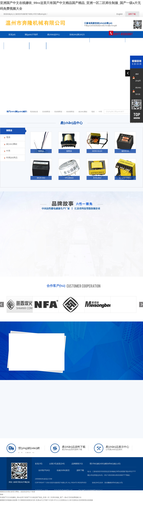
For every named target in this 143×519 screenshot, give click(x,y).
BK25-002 (41, 178)
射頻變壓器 (70, 112)
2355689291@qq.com (43, 479)
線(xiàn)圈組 (83, 112)
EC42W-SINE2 (125, 178)
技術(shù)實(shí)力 (77, 34)
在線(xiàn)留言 (63, 470)
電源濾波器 (34, 112)
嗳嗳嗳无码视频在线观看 (8, 500)
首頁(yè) (11, 34)
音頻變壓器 (46, 112)
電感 (93, 112)
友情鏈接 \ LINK (41, 490)
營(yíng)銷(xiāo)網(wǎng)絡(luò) (107, 39)
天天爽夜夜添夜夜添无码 (26, 500)
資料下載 (132, 14)
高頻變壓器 (58, 112)
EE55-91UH (97, 151)
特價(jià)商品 (11, 157)
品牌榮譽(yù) (77, 464)
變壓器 (9, 130)
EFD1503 (97, 178)
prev (127, 73)
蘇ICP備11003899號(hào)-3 (90, 490)
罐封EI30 (125, 151)
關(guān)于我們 (31, 34)
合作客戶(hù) (44, 470)
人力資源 (37, 46)
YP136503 (69, 178)
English (120, 14)
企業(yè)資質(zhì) (57, 464)
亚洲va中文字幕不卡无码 (44, 500)
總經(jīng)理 (138, 77)
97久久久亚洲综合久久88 (63, 500)
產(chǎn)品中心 (53, 34)
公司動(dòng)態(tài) (16, 46)
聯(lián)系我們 (56, 46)
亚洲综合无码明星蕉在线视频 (82, 500)
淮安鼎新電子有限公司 (63, 490)
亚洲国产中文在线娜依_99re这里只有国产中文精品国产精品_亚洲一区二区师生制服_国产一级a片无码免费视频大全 (40, 497)
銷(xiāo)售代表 (138, 91)
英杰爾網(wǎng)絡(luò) (113, 483)
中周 (100, 112)
